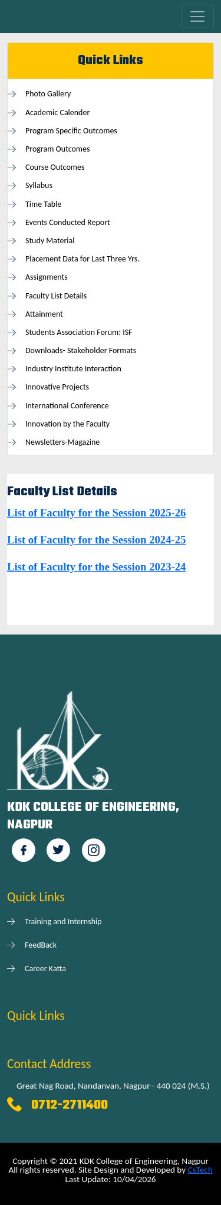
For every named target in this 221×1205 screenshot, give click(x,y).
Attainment (44, 314)
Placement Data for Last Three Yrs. (82, 259)
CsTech (200, 1169)
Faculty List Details (56, 296)
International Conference (67, 406)
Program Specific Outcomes (71, 131)
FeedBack (41, 945)
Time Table (43, 204)
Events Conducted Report (67, 222)
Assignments (46, 277)
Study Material (49, 241)
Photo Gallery (48, 94)
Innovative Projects (57, 387)
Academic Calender (57, 113)
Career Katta (45, 969)
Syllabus (38, 185)
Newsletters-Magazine (62, 442)
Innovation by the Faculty (67, 424)
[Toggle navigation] (197, 16)
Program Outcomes (57, 149)
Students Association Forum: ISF (79, 332)
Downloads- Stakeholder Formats (80, 350)
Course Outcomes (54, 167)
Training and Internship (63, 922)
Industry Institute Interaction (73, 369)
